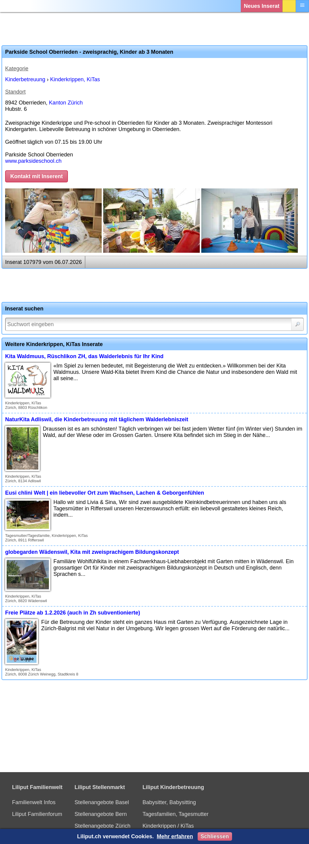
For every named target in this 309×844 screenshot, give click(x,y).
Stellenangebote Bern (101, 814)
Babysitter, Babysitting (169, 802)
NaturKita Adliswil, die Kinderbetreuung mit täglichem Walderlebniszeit (96, 419)
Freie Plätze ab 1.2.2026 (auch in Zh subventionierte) (72, 613)
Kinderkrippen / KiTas (168, 826)
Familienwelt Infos (34, 802)
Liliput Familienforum (37, 814)
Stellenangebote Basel (102, 802)
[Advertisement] (154, 28)
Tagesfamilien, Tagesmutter (175, 814)
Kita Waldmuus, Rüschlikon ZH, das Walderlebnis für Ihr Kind (84, 356)
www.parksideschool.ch (33, 161)
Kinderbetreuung (25, 79)
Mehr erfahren (175, 836)
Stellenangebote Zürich (102, 826)
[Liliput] (17, 6)
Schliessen (215, 836)
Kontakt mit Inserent (36, 176)
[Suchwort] (154, 324)
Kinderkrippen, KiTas (75, 79)
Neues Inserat (261, 6)
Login (289, 6)
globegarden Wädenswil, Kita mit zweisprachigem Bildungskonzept (92, 552)
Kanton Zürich (66, 103)
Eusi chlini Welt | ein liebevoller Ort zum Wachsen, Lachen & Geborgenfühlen (104, 493)
